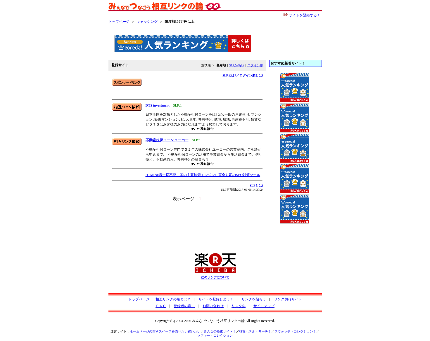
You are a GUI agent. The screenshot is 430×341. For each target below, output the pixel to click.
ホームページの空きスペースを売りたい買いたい (165, 331)
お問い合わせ (213, 306)
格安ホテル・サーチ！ (255, 331)
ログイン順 (255, 65)
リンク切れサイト (288, 299)
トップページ (118, 22)
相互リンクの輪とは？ (173, 299)
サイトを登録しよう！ (216, 299)
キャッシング (147, 22)
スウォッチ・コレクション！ (295, 331)
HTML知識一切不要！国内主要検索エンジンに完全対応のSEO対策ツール (203, 175)
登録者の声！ (184, 306)
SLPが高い (236, 65)
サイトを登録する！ (304, 15)
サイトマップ (263, 306)
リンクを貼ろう (253, 299)
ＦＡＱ (161, 306)
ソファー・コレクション (215, 335)
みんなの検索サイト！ (220, 331)
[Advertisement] (180, 87)
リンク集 (239, 306)
